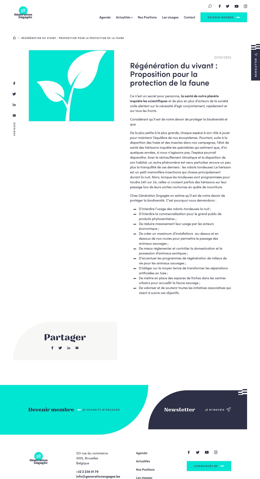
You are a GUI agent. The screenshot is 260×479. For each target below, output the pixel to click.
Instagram (245, 6)
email (14, 115)
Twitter (227, 6)
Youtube (237, 6)
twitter (14, 94)
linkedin (14, 104)
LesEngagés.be (206, 466)
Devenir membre (221, 17)
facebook (14, 83)
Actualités (123, 17)
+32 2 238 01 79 (87, 471)
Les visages (170, 17)
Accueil (14, 37)
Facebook (220, 6)
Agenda (105, 17)
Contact (189, 17)
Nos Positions (147, 17)
